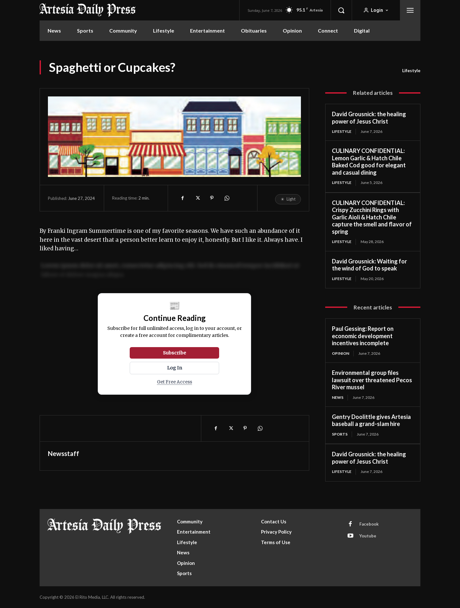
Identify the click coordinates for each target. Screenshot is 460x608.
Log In (174, 368)
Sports (340, 434)
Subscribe (174, 353)
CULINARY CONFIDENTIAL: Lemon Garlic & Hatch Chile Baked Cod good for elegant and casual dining (369, 161)
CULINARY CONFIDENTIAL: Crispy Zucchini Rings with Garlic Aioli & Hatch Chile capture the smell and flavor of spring (372, 217)
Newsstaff (63, 453)
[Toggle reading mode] (288, 199)
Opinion (340, 353)
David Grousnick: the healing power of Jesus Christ (369, 117)
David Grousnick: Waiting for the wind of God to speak (369, 265)
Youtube (367, 535)
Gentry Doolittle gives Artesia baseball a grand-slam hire (371, 420)
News (337, 397)
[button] (341, 10)
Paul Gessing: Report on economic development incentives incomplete (363, 335)
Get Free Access (174, 382)
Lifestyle (411, 70)
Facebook (369, 524)
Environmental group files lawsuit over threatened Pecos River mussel (372, 380)
